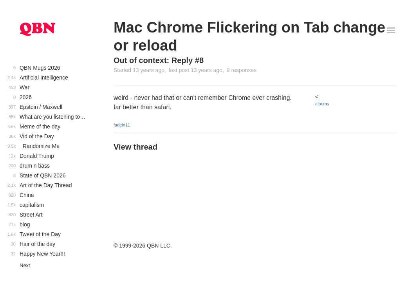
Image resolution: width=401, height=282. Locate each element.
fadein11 (122, 125)
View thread (135, 147)
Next (25, 265)
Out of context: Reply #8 (159, 60)
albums (322, 103)
